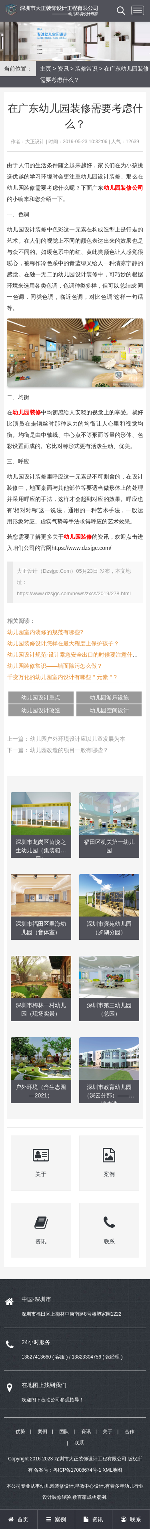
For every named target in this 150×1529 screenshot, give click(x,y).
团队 (64, 1431)
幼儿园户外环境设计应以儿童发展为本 (77, 739)
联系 (79, 1443)
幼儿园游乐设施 (109, 697)
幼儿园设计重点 (40, 697)
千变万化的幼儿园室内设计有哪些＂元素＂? (62, 677)
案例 (42, 1431)
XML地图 (112, 1470)
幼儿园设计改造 (40, 710)
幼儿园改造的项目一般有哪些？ (69, 750)
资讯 (63, 68)
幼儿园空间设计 (109, 710)
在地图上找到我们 (44, 1385)
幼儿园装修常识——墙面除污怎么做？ (54, 666)
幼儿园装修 (26, 412)
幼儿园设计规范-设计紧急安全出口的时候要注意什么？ (75, 654)
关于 (107, 1431)
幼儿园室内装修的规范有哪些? (45, 632)
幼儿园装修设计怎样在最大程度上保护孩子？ (63, 643)
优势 (20, 1431)
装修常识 (86, 68)
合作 (129, 1431)
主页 (45, 68)
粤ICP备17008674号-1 (77, 1470)
